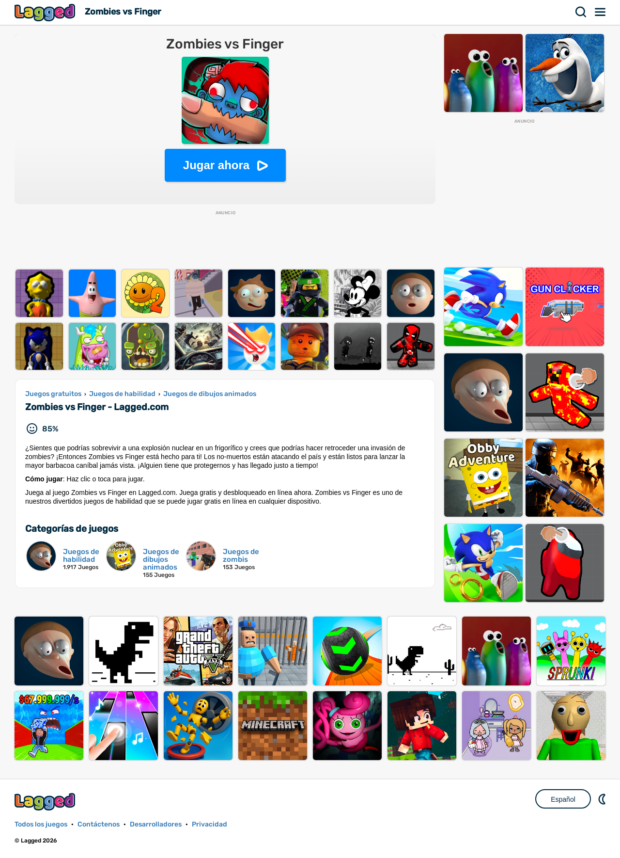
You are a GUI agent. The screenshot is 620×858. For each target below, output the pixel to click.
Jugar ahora (216, 165)
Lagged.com (46, 801)
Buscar (581, 12)
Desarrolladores (156, 824)
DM (603, 799)
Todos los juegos (41, 824)
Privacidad (209, 824)
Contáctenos (99, 824)
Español (563, 799)
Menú (600, 12)
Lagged (46, 12)
